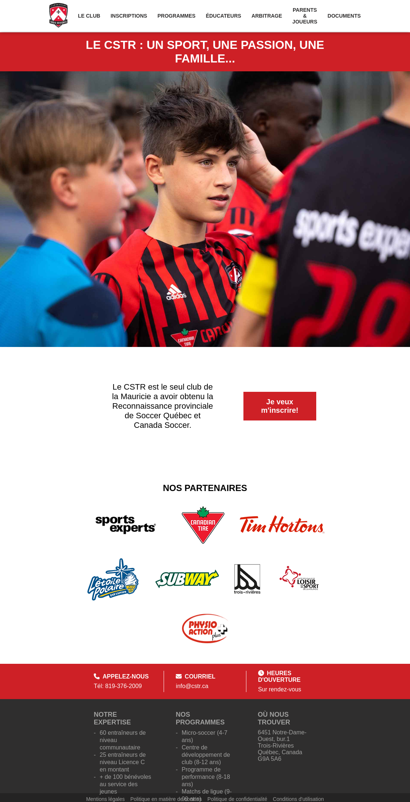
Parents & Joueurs (304, 16)
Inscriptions (129, 16)
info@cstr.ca (192, 686)
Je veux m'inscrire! (279, 406)
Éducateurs (223, 16)
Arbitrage (267, 16)
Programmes (176, 16)
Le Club (89, 16)
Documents (344, 16)
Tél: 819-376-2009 (118, 686)
